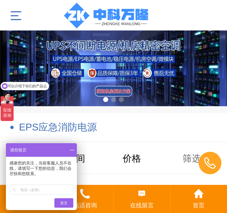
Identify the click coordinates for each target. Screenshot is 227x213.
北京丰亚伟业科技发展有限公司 (114, 15)
